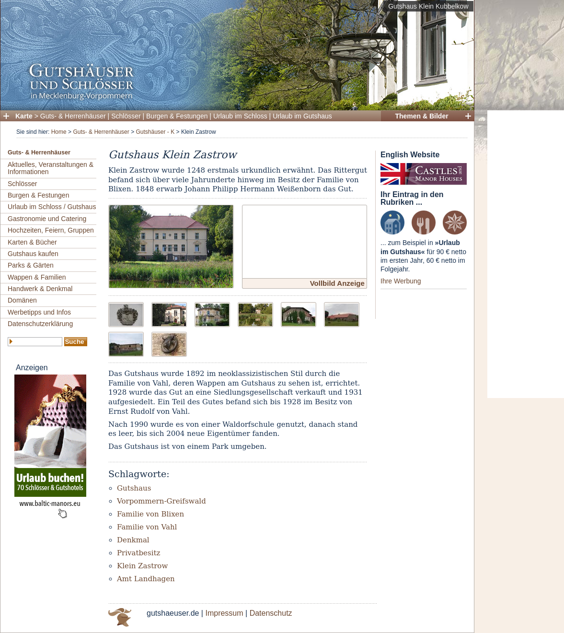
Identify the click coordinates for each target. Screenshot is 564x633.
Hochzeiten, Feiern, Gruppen (51, 230)
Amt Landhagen (146, 578)
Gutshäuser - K (155, 132)
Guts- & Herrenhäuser (73, 116)
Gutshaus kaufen (33, 254)
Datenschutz (271, 613)
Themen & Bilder (421, 116)
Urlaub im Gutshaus (302, 116)
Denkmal (133, 540)
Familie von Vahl (147, 527)
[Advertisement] (522, 254)
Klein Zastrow (142, 566)
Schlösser (125, 116)
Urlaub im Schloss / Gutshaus (52, 207)
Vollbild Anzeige (337, 283)
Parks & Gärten (31, 265)
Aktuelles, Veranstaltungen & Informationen (50, 168)
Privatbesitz (138, 553)
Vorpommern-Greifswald (161, 501)
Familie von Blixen (150, 514)
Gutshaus (134, 488)
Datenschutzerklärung (40, 324)
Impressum (224, 613)
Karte (24, 116)
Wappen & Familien (37, 277)
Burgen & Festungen (176, 116)
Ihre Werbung (400, 281)
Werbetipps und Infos (39, 312)
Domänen (22, 300)
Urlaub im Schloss (240, 116)
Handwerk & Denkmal (40, 289)
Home (59, 132)
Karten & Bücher (32, 242)
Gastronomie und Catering (47, 219)
